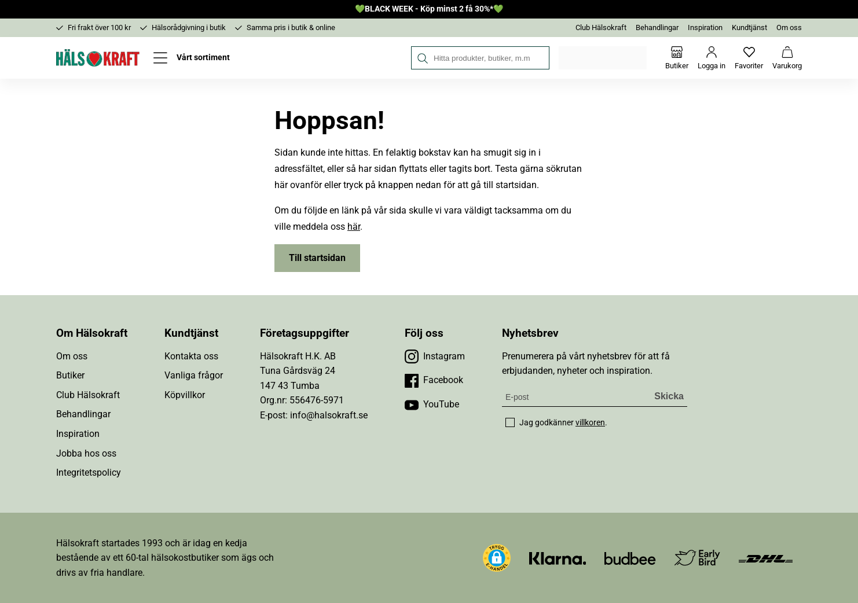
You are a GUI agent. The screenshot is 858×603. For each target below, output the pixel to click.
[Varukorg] (787, 57)
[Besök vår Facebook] (434, 380)
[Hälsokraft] (98, 58)
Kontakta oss (191, 356)
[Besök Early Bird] (697, 556)
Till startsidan (317, 257)
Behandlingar (657, 27)
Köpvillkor (184, 394)
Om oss (789, 27)
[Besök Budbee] (629, 557)
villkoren (590, 422)
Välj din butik (603, 58)
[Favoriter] (749, 57)
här (353, 226)
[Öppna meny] (191, 58)
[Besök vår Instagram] (435, 356)
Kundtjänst (749, 27)
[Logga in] (711, 57)
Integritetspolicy (88, 472)
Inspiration (705, 27)
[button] (497, 558)
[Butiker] (676, 57)
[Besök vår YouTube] (432, 404)
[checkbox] (510, 422)
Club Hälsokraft (600, 27)
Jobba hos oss (86, 453)
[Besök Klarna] (557, 557)
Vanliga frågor (193, 375)
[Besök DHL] (766, 557)
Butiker (70, 375)
